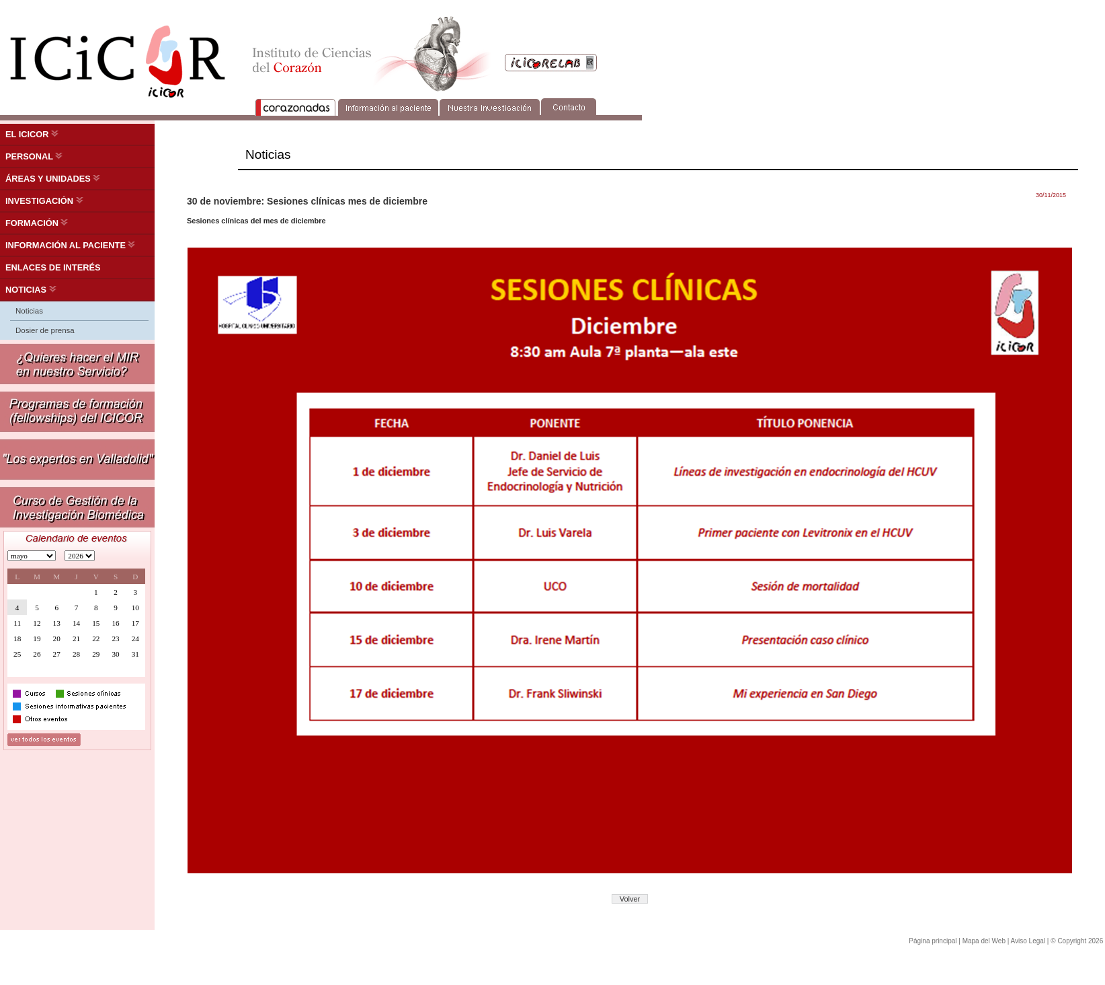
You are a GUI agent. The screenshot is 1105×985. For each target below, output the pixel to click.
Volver (630, 899)
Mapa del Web (984, 941)
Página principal (932, 941)
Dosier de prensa (45, 330)
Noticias (29, 311)
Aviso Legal (1028, 941)
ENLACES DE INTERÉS (53, 267)
